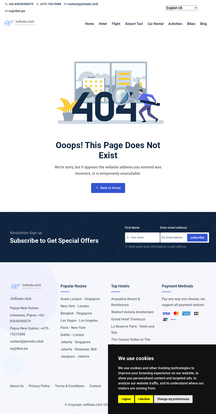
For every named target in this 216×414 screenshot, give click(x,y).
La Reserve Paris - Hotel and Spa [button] (132, 329)
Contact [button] (95, 386)
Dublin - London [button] (72, 335)
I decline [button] (144, 399)
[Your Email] (184, 237)
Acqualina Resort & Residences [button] (125, 302)
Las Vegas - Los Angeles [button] (79, 320)
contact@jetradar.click (81, 4)
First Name (132, 227)
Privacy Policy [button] (39, 386)
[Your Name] (142, 237)
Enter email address (173, 227)
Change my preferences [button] (173, 399)
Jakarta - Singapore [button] (75, 342)
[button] (22, 360)
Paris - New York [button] (73, 328)
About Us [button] (17, 386)
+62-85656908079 (19, 4)
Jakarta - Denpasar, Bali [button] (79, 349)
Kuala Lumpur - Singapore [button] (80, 299)
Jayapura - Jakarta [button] (75, 356)
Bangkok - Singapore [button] (76, 313)
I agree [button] (126, 399)
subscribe (197, 237)
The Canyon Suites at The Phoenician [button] (130, 342)
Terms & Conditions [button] (69, 386)
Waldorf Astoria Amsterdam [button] (132, 312)
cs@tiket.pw (15, 11)
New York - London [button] (75, 306)
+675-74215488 (48, 4)
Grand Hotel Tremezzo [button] (128, 319)
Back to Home (108, 188)
